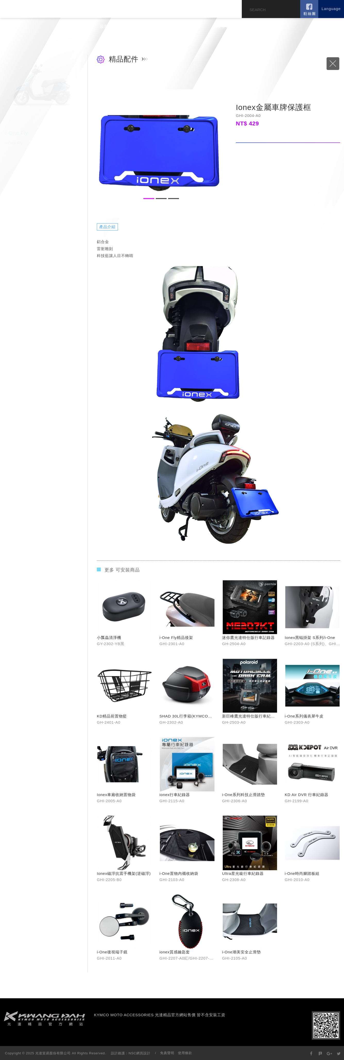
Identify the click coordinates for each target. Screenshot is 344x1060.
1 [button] (148, 198)
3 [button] (173, 198)
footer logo (44, 1018)
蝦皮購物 (193, 26)
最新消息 (108, 26)
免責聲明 (167, 1053)
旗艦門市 (165, 26)
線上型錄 (221, 26)
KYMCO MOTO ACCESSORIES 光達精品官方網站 (43, 8)
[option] (161, 153)
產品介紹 (136, 26)
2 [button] (161, 198)
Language (331, 8)
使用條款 (185, 1053)
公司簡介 (80, 26)
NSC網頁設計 (139, 1053)
